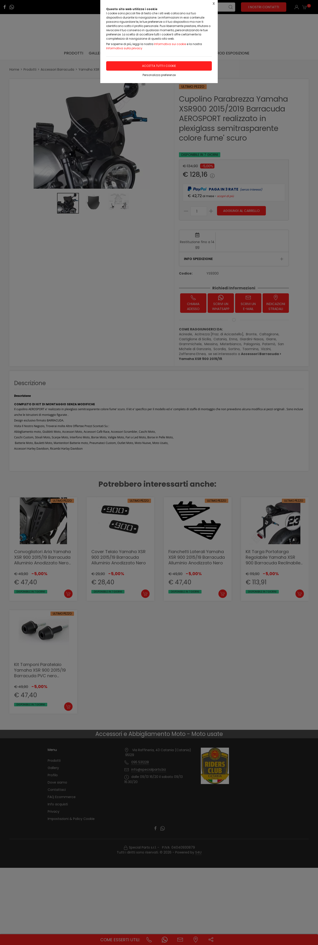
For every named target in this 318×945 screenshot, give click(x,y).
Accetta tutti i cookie (159, 66)
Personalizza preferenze (159, 75)
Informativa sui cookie (170, 44)
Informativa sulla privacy (124, 48)
